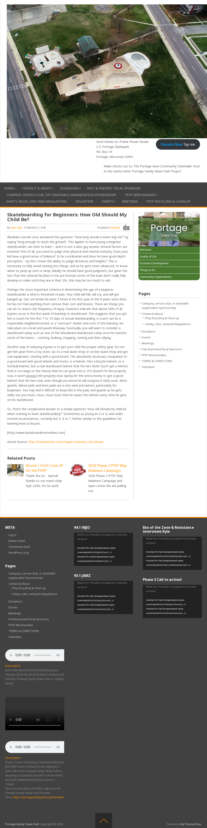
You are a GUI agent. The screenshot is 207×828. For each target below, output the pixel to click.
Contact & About (36, 188)
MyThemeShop (191, 824)
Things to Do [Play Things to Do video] (147, 270)
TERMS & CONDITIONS (157, 361)
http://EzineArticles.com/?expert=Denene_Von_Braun (66, 442)
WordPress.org (19, 553)
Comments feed (19, 547)
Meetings (130, 201)
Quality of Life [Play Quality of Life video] (148, 256)
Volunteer (84, 201)
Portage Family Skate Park (22, 824)
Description (12, 666)
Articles (115, 227)
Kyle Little (16, 227)
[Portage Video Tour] (169, 229)
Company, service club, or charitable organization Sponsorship (61, 195)
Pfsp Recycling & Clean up (168, 201)
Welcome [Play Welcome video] (145, 249)
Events (107, 201)
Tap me (178, 144)
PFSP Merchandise (140, 195)
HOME (8, 188)
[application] (103, 549)
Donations (69, 188)
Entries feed (17, 541)
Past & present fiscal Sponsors (114, 188)
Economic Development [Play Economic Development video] (154, 263)
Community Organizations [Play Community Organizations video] (156, 276)
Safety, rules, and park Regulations (36, 201)
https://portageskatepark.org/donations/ (40, 797)
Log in (12, 535)
